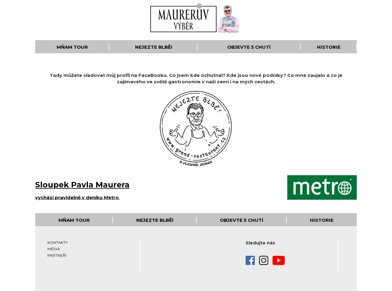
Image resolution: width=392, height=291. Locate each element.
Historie (329, 47)
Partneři (56, 255)
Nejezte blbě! (153, 47)
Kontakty (57, 242)
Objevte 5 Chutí (249, 47)
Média (53, 249)
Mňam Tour (72, 47)
